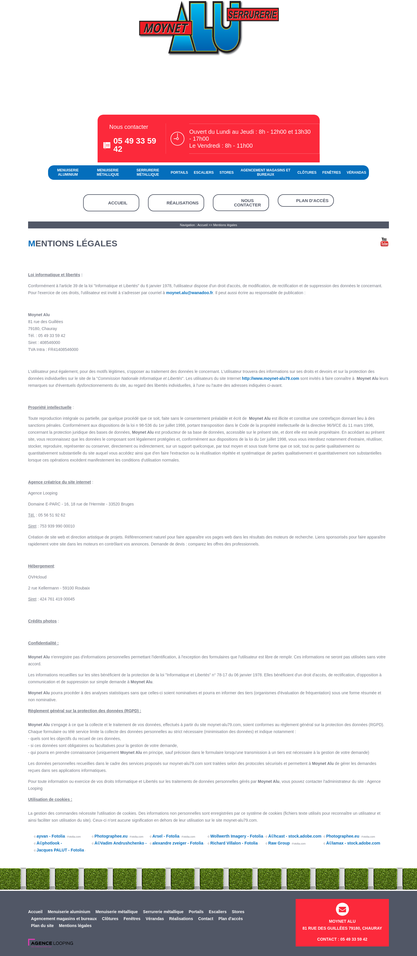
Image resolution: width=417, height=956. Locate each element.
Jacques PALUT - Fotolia (60, 850)
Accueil (117, 202)
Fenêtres (331, 173)
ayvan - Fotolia (50, 836)
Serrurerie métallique (147, 172)
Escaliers (204, 173)
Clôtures (307, 173)
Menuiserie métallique (108, 172)
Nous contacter (247, 202)
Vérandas (356, 173)
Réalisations (183, 202)
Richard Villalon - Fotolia (234, 843)
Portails (179, 173)
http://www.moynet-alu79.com (270, 378)
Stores (227, 173)
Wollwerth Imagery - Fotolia (236, 836)
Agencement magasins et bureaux (265, 172)
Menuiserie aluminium (68, 172)
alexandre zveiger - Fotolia (177, 843)
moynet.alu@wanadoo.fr (189, 292)
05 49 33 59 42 (135, 144)
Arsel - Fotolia (165, 836)
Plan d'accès (312, 200)
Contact (205, 918)
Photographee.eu (110, 836)
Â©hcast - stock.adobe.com (294, 836)
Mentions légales (225, 225)
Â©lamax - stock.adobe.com (353, 843)
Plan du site (42, 925)
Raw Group (279, 843)
